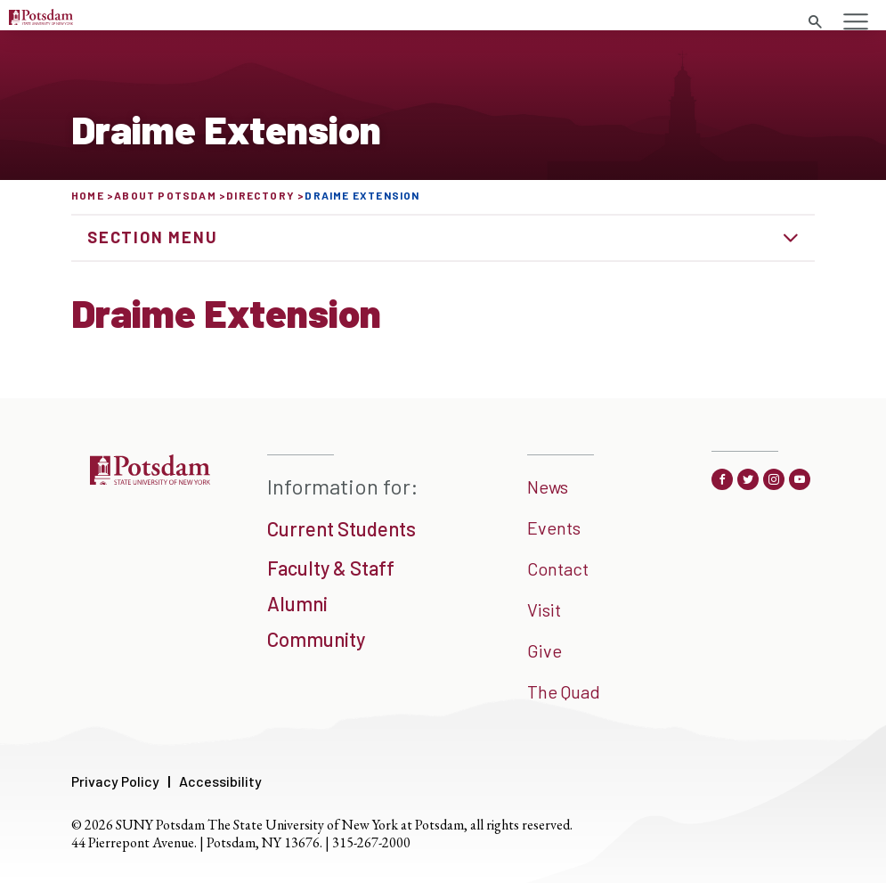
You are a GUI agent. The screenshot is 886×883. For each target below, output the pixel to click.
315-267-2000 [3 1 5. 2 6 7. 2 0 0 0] (371, 842)
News (547, 486)
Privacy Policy (115, 781)
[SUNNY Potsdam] (150, 478)
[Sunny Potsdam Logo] (41, 18)
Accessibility (220, 781)
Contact (558, 568)
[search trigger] (815, 22)
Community (316, 638)
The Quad (563, 691)
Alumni (297, 603)
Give (544, 650)
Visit (544, 609)
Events (554, 527)
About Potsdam (165, 195)
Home (87, 195)
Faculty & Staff (330, 567)
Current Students (341, 528)
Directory (260, 195)
